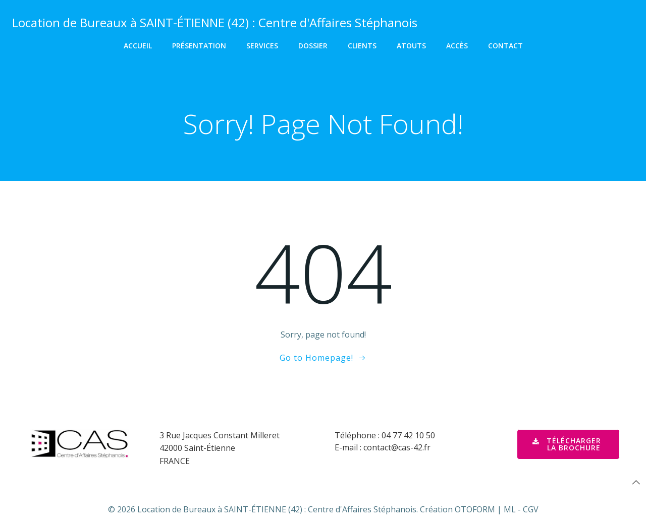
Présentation (199, 45)
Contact (505, 45)
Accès (457, 45)
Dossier (313, 45)
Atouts (411, 45)
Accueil (138, 45)
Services (262, 45)
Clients (362, 45)
